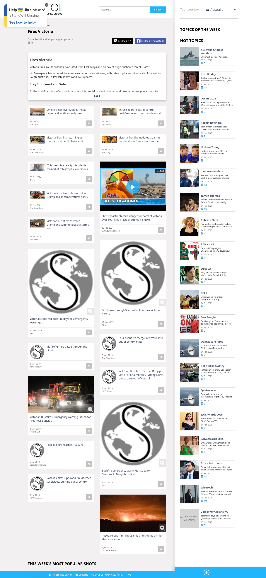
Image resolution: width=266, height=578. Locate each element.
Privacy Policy (114, 574)
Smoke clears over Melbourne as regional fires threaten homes (66, 111)
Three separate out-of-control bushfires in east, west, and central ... (141, 111)
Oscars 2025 (208, 98)
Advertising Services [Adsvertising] (61, 574)
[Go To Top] (206, 572)
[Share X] (122, 41)
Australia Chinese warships (212, 51)
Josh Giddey (208, 74)
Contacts (82, 574)
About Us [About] (97, 574)
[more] (97, 95)
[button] (221, 9)
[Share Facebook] (150, 41)
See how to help (22, 22)
